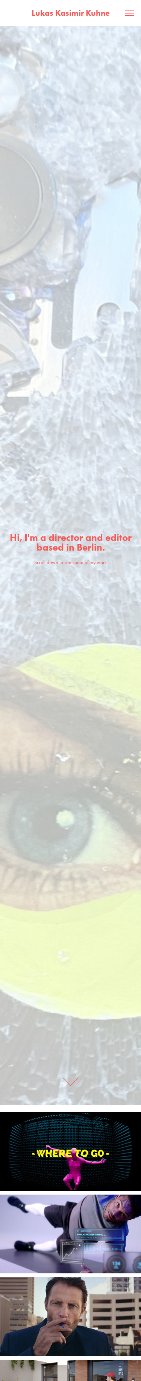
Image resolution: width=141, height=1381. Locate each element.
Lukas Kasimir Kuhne (71, 13)
